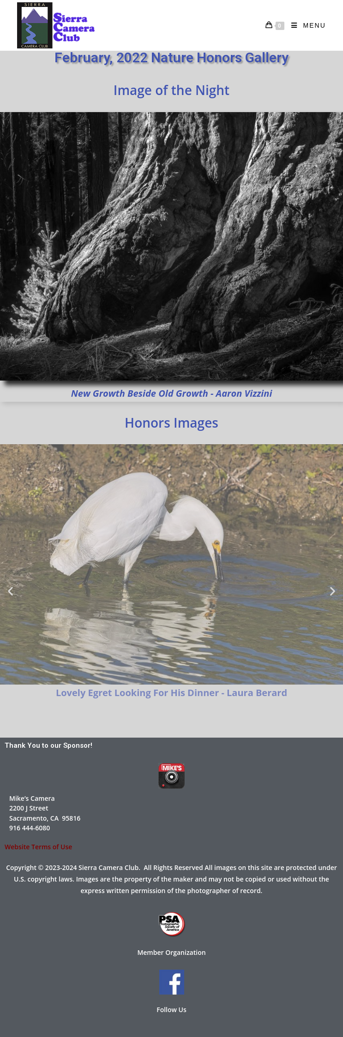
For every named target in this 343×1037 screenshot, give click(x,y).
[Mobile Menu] (305, 25)
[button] (10, 590)
